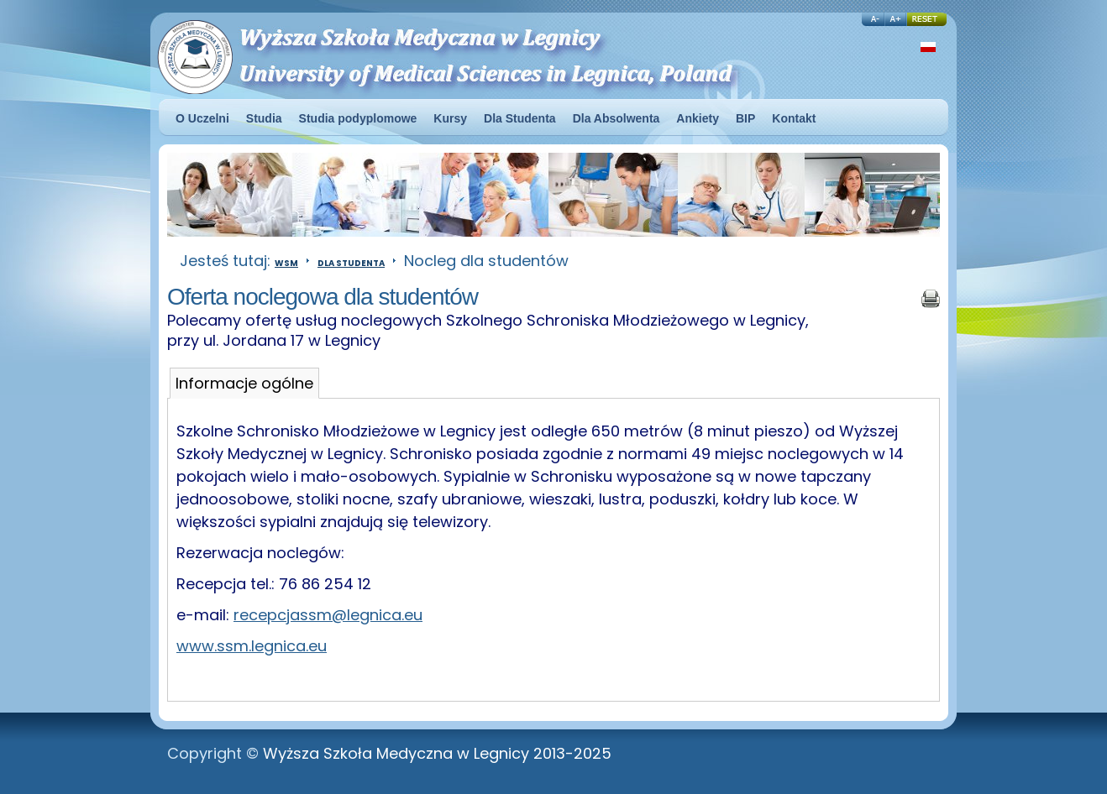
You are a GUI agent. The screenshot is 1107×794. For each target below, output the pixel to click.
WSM (286, 263)
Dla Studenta (351, 263)
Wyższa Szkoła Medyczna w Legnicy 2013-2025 (437, 753)
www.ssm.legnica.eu (251, 645)
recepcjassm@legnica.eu (327, 614)
